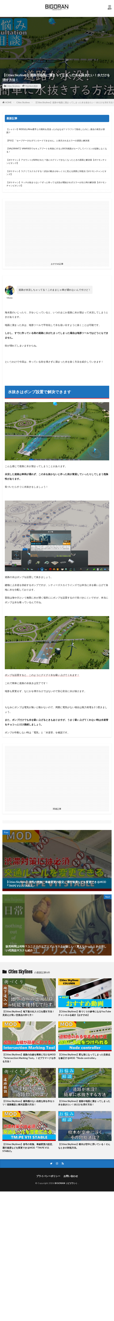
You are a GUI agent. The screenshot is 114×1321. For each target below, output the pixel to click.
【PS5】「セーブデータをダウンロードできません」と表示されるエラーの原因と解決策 (47, 140)
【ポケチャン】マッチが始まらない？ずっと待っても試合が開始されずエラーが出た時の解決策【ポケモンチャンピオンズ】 (56, 184)
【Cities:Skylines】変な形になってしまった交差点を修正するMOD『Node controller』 (84, 1056)
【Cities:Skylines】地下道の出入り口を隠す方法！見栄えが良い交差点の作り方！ (28, 1013)
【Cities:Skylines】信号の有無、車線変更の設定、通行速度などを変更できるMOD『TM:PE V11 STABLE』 (28, 1147)
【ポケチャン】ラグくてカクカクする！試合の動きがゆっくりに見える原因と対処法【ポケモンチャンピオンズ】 (56, 173)
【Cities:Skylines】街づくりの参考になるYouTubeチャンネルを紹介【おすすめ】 (84, 1013)
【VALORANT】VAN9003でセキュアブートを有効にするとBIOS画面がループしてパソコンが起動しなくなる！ (56, 150)
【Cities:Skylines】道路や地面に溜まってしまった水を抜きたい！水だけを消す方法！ (84, 1103)
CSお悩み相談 (31, 86)
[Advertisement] (57, 39)
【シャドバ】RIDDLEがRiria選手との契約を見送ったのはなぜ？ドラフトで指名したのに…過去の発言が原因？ (55, 131)
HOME (8, 102)
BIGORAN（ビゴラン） (66, 1183)
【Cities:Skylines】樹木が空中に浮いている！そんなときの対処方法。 (84, 1146)
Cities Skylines (13, 86)
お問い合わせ (70, 1176)
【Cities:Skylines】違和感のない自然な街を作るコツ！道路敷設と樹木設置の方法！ (28, 1103)
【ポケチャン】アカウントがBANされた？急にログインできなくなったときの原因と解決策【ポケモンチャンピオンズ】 (56, 161)
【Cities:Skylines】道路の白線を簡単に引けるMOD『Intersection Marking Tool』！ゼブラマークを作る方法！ (29, 1058)
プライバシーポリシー (48, 1176)
